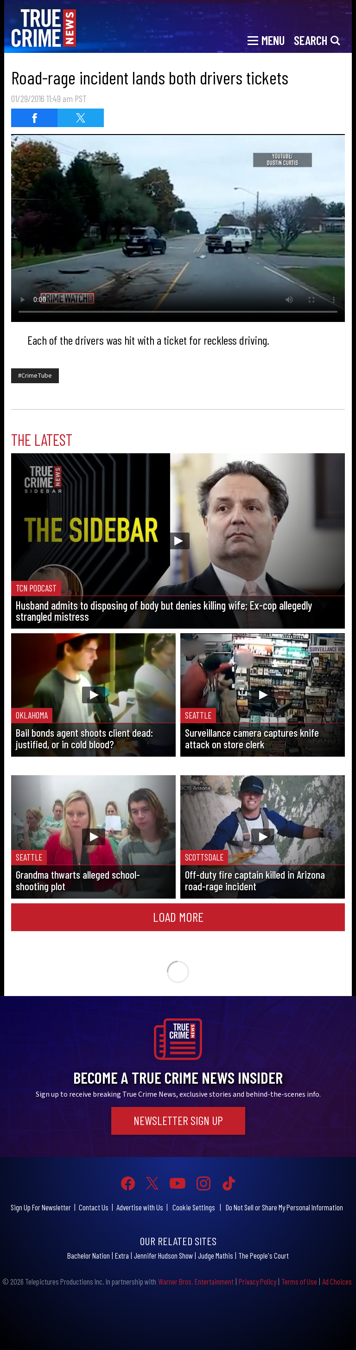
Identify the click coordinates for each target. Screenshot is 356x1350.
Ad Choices (337, 1281)
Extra (122, 1255)
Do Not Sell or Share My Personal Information (284, 1207)
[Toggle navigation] (266, 39)
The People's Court (263, 1255)
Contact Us (93, 1207)
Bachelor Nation (88, 1255)
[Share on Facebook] (34, 118)
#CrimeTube (35, 375)
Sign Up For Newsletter (41, 1207)
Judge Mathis (215, 1255)
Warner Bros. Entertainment (196, 1281)
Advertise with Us (139, 1207)
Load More (178, 917)
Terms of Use (299, 1281)
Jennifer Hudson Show (163, 1255)
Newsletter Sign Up (178, 1120)
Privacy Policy (257, 1281)
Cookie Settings (193, 1207)
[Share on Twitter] (80, 118)
